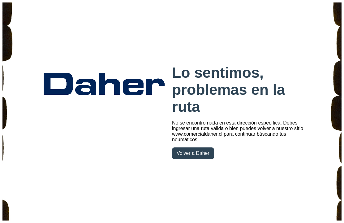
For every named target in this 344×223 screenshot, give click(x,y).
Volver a (193, 153)
